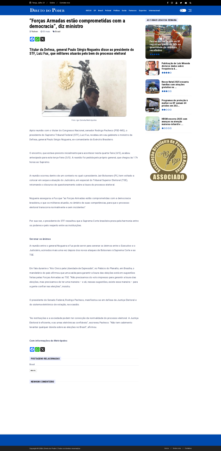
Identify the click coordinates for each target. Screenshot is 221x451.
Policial (108, 11)
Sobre (52, 3)
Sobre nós (177, 448)
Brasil (100, 11)
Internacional (154, 11)
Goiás (124, 11)
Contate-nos (65, 3)
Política (116, 11)
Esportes (143, 11)
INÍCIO (88, 11)
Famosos (133, 11)
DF (95, 11)
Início (166, 448)
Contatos (188, 448)
